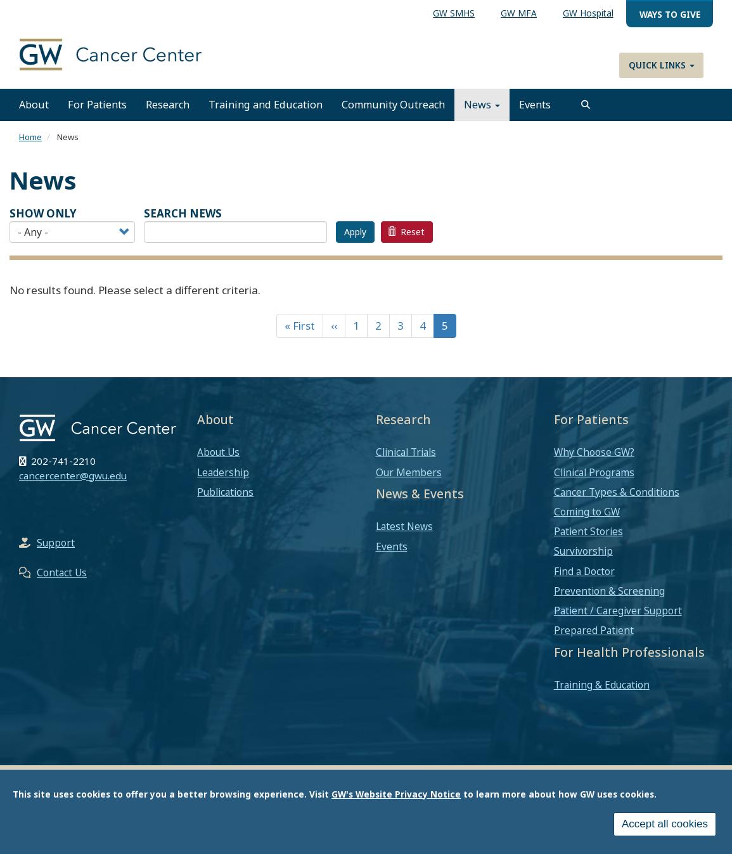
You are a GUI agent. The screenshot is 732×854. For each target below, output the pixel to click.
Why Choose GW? (594, 452)
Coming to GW (587, 511)
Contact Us (62, 572)
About (34, 105)
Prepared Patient (594, 630)
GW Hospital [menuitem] (588, 13)
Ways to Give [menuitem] (669, 14)
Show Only (43, 213)
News (482, 105)
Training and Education (266, 105)
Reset (406, 232)
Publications (225, 492)
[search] (585, 104)
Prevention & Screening (609, 591)
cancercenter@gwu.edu (73, 475)
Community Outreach (393, 105)
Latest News (404, 526)
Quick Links (662, 65)
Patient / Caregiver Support (618, 610)
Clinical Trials (406, 452)
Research (167, 105)
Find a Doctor (584, 571)
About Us (218, 452)
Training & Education (602, 684)
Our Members (409, 472)
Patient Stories (588, 531)
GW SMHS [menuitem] (454, 13)
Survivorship (583, 551)
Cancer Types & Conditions (616, 492)
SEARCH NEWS (183, 213)
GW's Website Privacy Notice (396, 794)
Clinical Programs (594, 472)
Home (30, 137)
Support (56, 542)
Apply (355, 232)
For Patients (97, 105)
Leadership (223, 472)
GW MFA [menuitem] (519, 13)
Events (535, 105)
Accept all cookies (665, 824)
